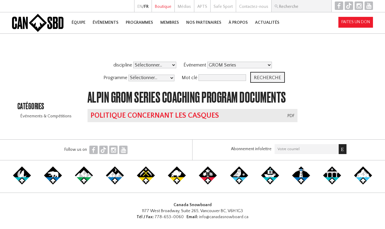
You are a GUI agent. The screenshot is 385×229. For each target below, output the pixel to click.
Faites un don (355, 22)
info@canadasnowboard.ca (223, 217)
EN (139, 6)
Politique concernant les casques (155, 115)
